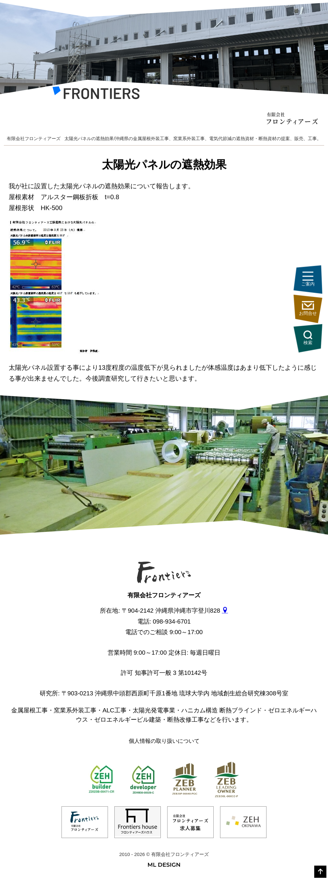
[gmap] (225, 610)
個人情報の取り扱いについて (164, 741)
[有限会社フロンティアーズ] (96, 94)
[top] (320, 872)
